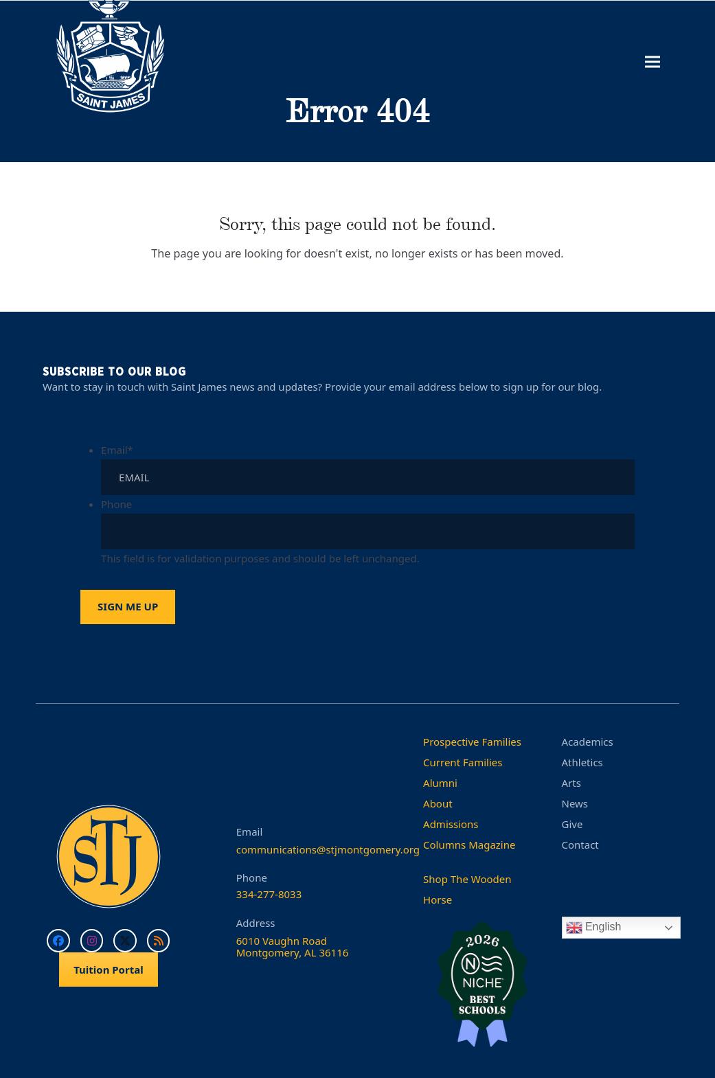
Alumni (440, 783)
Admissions (450, 824)
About (438, 803)
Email (117, 450)
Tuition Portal (108, 969)
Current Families (462, 762)
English (594, 927)
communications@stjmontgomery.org (328, 849)
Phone (116, 504)
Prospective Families (472, 741)
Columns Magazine (469, 844)
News (575, 803)
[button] (652, 62)
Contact (580, 844)
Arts (571, 783)
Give (572, 824)
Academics (587, 741)
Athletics (582, 762)
